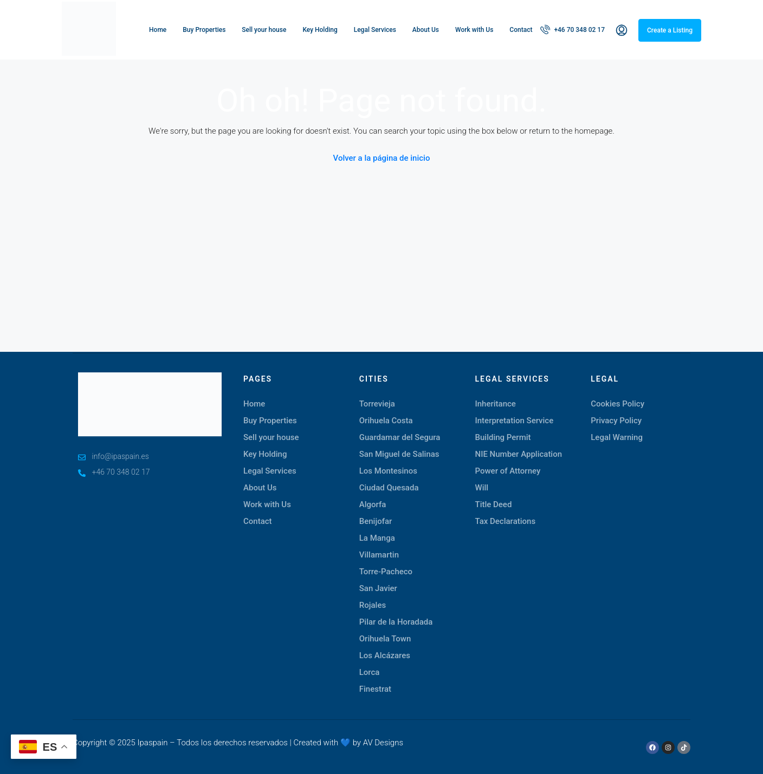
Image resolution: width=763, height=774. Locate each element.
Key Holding (319, 30)
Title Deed (493, 504)
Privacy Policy (616, 420)
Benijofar (375, 521)
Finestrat (375, 689)
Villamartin (379, 555)
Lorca (369, 672)
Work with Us (474, 30)
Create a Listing (670, 30)
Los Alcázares (384, 655)
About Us (425, 30)
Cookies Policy (617, 404)
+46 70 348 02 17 (572, 29)
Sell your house (264, 30)
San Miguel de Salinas (399, 454)
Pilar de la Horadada (396, 622)
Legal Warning (617, 437)
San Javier (378, 588)
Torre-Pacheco (385, 571)
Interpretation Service (514, 420)
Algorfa (372, 504)
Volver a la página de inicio (381, 158)
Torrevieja (377, 404)
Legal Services (375, 30)
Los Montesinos (388, 471)
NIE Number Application (518, 454)
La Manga (377, 538)
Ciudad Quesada (389, 488)
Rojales (372, 605)
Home (157, 30)
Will (482, 488)
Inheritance (495, 404)
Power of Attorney (508, 471)
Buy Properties (204, 30)
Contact (520, 30)
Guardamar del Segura (400, 437)
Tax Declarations (505, 521)
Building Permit (503, 437)
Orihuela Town (385, 639)
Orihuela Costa (386, 420)
